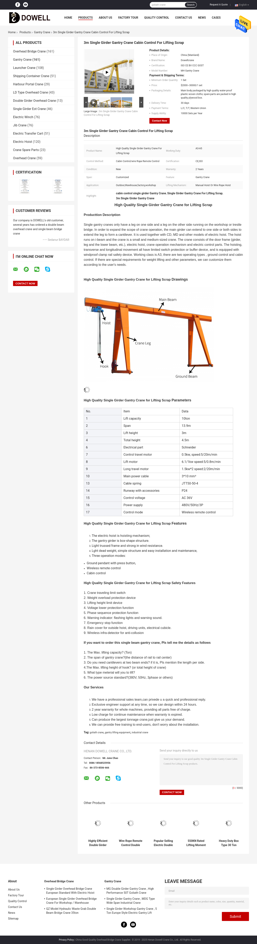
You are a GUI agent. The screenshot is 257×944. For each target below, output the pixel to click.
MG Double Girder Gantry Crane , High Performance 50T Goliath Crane (130, 890)
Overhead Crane (24, 158)
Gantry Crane (42, 32)
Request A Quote (219, 4)
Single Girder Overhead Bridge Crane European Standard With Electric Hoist (70, 890)
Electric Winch (23, 117)
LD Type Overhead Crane (30, 92)
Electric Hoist (22, 142)
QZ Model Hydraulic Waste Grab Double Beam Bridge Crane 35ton (71, 910)
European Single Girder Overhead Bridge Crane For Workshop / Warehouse (71, 900)
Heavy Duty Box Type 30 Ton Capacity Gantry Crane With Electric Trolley (229, 843)
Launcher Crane (24, 68)
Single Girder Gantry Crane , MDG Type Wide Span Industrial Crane (130, 900)
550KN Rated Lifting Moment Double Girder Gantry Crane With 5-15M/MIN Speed (196, 843)
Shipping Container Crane (31, 76)
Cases (216, 17)
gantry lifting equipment (118, 732)
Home (68, 17)
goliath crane (97, 732)
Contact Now (159, 120)
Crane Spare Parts (26, 150)
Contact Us (183, 17)
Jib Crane (20, 125)
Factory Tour (128, 17)
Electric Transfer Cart (28, 133)
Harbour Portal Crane (28, 84)
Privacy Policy (66, 939)
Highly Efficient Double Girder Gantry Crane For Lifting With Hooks (97, 843)
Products (85, 17)
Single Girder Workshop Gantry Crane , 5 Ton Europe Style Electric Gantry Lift (131, 910)
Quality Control (156, 17)
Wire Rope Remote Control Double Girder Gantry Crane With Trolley (130, 843)
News (202, 17)
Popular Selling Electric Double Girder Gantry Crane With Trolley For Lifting (163, 843)
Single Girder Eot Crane (29, 109)
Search (191, 4)
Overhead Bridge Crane (29, 51)
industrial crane (140, 732)
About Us (105, 17)
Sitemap (13, 918)
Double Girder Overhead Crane (34, 101)
